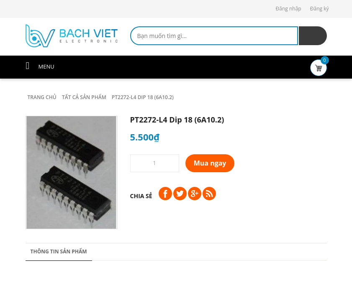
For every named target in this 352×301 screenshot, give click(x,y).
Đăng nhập (288, 8)
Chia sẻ (141, 196)
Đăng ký (319, 8)
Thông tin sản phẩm (59, 251)
